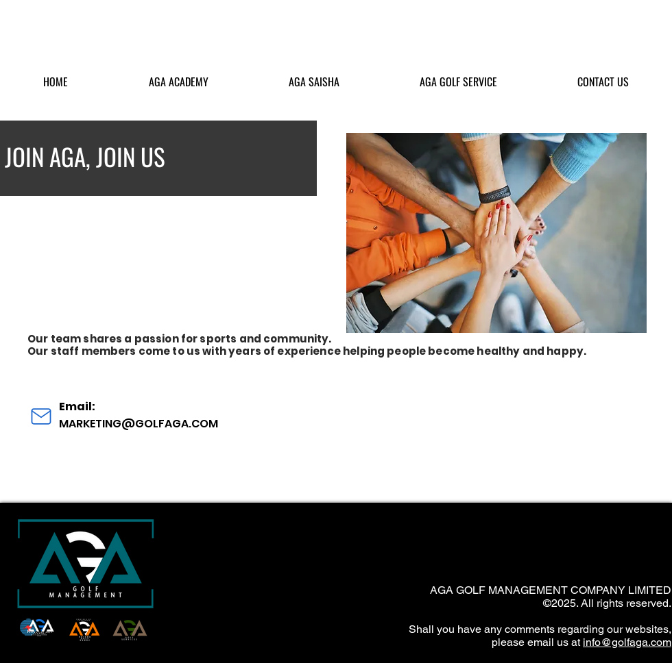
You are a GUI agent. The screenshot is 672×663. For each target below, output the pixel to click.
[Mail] (41, 416)
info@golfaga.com (627, 642)
